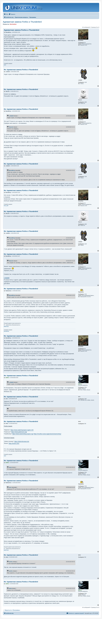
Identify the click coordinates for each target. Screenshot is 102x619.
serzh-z (11, 561)
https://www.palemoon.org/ (19, 432)
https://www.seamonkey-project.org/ (22, 434)
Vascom (11, 127)
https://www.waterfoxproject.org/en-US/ (22, 430)
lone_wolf (6, 205)
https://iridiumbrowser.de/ (21, 441)
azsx (5, 64)
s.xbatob (11, 115)
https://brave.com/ (14, 443)
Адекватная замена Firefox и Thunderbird (22, 22)
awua (10, 467)
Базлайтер (12, 170)
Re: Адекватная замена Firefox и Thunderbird (21, 69)
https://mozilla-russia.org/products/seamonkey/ (47, 434)
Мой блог (6, 326)
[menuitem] (6, 14)
